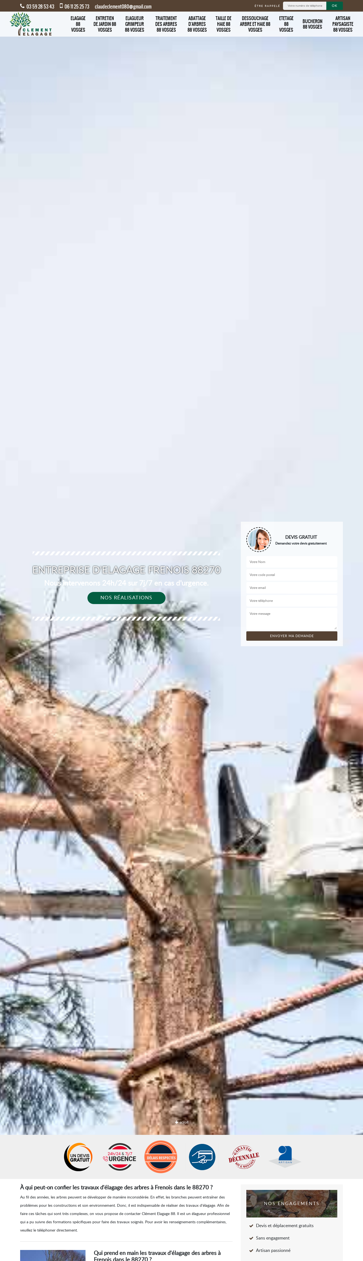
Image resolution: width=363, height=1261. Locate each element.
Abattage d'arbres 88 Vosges (197, 24)
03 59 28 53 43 (37, 6)
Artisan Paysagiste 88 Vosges (342, 24)
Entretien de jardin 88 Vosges (105, 24)
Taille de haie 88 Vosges (223, 24)
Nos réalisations (126, 598)
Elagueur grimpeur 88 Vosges (134, 24)
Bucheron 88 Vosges (312, 24)
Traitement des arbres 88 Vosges (166, 24)
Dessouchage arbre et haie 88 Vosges (255, 24)
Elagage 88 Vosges (78, 24)
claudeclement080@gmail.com (123, 6)
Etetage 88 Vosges (286, 24)
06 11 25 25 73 (74, 6)
